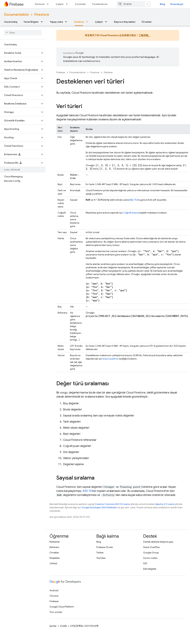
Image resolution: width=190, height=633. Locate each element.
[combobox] (133, 4)
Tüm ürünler (56, 612)
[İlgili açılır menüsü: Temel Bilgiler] (43, 22)
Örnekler (146, 21)
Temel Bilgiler (31, 21)
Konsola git (176, 4)
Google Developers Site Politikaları (99, 507)
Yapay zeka (56, 21)
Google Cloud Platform (62, 606)
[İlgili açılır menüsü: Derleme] (49, 4)
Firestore (41, 15)
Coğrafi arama (131, 212)
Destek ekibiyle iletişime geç (158, 541)
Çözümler (80, 4)
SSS (145, 563)
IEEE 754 (133, 199)
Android (54, 590)
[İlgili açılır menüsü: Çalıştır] (68, 4)
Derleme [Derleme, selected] (79, 21)
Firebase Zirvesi (104, 547)
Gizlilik (63, 626)
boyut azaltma (110, 358)
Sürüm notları (150, 557)
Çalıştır (60, 4)
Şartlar (53, 626)
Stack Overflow (151, 547)
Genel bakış (10, 21)
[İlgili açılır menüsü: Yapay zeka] (67, 22)
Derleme (40, 4)
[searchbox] (22, 32)
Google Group (151, 552)
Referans (54, 547)
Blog (162, 4)
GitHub (53, 563)
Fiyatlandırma (99, 4)
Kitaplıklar (55, 557)
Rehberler (55, 541)
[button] (20, 53)
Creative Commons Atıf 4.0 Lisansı (112, 504)
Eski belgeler (149, 568)
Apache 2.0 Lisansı (165, 504)
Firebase (60, 72)
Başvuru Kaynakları (124, 21)
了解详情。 (144, 35)
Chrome (54, 595)
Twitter (100, 552)
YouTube (100, 557)
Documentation (16, 15)
